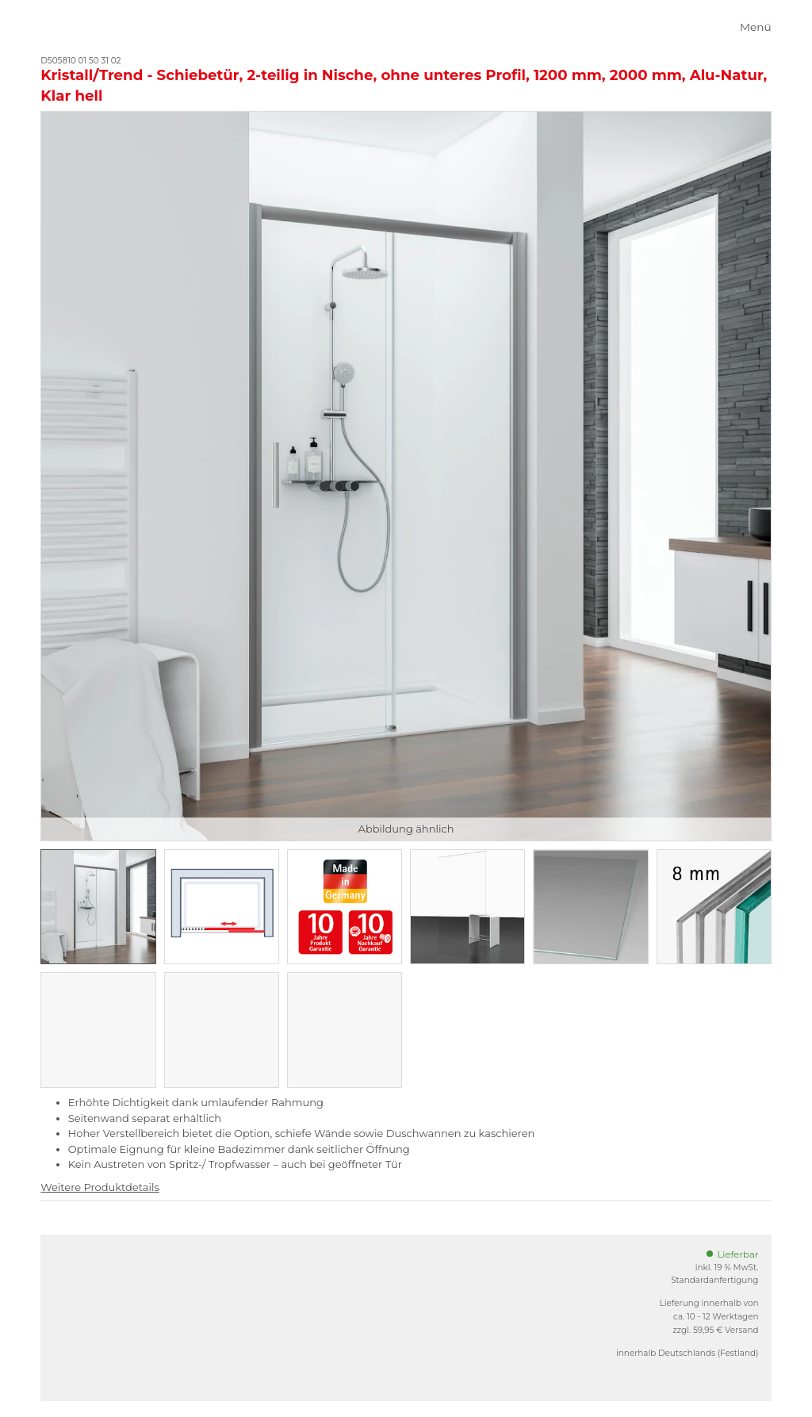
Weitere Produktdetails (99, 1187)
